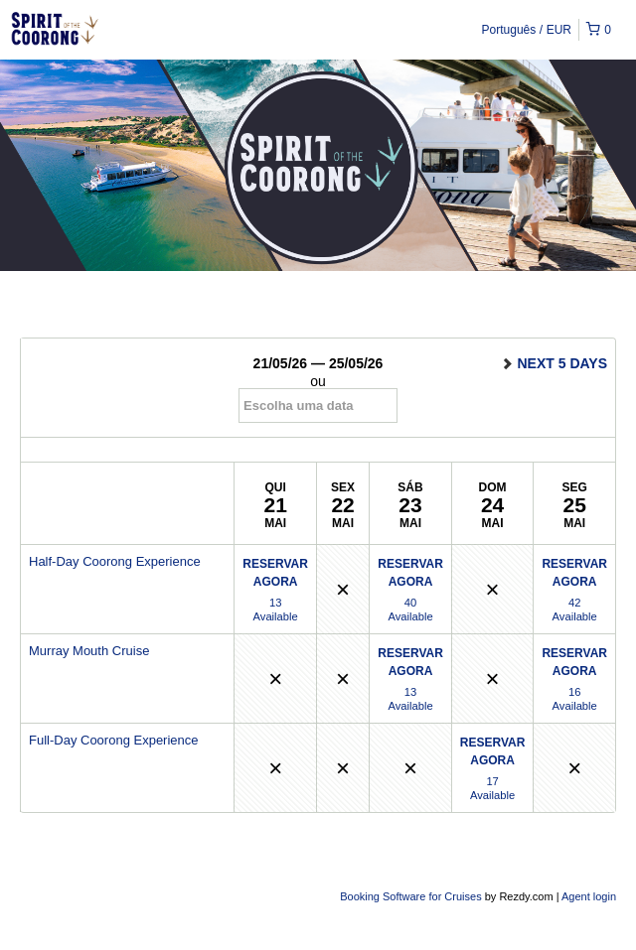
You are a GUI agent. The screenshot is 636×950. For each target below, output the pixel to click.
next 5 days (553, 363)
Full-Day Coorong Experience (114, 740)
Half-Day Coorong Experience (115, 561)
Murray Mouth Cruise (89, 650)
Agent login (588, 896)
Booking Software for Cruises (412, 896)
